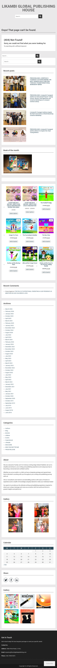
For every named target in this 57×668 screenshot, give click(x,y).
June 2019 (8, 408)
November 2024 (10, 328)
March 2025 (8, 321)
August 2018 (9, 410)
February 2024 (9, 342)
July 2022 (8, 375)
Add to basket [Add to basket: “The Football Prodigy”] (46, 209)
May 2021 (8, 391)
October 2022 (9, 370)
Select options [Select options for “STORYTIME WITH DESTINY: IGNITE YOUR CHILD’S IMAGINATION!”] (30, 212)
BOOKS (7, 433)
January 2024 (9, 344)
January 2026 (9, 313)
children (7, 435)
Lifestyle (7, 442)
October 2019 (9, 401)
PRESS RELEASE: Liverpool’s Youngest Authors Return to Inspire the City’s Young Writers (41, 130)
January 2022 (9, 384)
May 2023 (8, 358)
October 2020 (9, 396)
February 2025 (9, 323)
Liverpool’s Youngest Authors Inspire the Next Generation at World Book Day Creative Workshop (41, 113)
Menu (3, 3)
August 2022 (9, 372)
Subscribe (49, 663)
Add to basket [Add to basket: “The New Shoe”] (46, 241)
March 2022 (8, 382)
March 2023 (8, 363)
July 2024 (8, 335)
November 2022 (10, 368)
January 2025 (9, 325)
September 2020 (10, 398)
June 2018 (8, 412)
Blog (6, 430)
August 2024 (9, 332)
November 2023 (10, 349)
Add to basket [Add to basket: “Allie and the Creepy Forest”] (29, 269)
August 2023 (9, 353)
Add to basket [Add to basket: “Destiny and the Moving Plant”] (13, 271)
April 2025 (8, 318)
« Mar (5, 564)
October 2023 (9, 351)
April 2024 (8, 337)
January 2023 (9, 365)
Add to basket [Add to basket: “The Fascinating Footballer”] (29, 241)
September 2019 (10, 403)
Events (7, 438)
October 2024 (9, 330)
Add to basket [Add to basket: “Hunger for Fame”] (13, 241)
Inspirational (9, 440)
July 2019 (8, 405)
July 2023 (8, 356)
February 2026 (9, 311)
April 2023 (8, 361)
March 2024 (8, 339)
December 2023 (10, 346)
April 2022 (8, 379)
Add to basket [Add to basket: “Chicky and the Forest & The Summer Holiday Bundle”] (46, 272)
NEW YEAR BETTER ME (12, 447)
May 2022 (8, 377)
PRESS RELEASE (10, 449)
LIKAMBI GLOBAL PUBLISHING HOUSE (28, 8)
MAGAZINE (8, 445)
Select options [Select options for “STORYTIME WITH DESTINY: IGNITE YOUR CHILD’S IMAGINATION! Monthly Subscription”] (13, 213)
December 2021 (10, 386)
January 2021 (9, 393)
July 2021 (8, 389)
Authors (7, 428)
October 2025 (9, 316)
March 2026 (8, 309)
